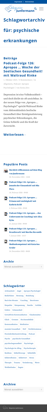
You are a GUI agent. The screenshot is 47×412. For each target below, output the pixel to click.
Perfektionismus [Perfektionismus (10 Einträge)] (34, 329)
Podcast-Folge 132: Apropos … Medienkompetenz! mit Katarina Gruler (24, 244)
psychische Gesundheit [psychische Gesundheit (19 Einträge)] (21, 339)
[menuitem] (18, 1)
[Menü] (40, 9)
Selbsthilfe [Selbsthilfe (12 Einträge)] (32, 353)
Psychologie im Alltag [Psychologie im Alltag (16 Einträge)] (13, 348)
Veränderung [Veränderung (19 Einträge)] (27, 363)
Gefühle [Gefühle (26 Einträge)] (38, 305)
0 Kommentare (25, 80)
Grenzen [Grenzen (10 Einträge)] (15, 320)
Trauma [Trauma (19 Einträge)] (17, 363)
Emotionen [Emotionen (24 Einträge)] (34, 300)
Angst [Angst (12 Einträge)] (19, 291)
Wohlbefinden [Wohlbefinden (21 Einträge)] (10, 367)
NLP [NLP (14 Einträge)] (24, 329)
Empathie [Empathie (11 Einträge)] (8, 305)
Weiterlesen (15, 135)
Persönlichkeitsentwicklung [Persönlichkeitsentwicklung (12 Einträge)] (15, 334)
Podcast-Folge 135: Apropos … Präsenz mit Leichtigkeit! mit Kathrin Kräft (23, 201)
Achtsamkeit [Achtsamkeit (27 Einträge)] (10, 291)
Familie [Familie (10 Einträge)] (30, 305)
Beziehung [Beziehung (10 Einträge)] (30, 296)
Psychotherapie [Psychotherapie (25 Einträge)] (30, 348)
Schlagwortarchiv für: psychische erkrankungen (24, 30)
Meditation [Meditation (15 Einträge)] (24, 324)
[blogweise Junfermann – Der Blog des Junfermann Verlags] (19, 9)
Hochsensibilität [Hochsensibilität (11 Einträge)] (27, 320)
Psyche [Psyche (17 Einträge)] (7, 339)
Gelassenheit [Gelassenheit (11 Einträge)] (17, 310)
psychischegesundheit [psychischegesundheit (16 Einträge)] (13, 343)
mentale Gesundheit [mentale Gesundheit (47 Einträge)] (12, 329)
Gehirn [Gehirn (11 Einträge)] (7, 310)
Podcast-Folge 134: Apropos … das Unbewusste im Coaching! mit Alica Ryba (25, 216)
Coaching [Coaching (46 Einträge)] (24, 300)
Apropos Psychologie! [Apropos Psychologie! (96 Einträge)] (32, 291)
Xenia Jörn (24, 88)
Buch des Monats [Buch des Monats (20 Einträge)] (11, 300)
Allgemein (8, 84)
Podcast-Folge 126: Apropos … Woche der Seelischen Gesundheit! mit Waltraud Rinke (23, 69)
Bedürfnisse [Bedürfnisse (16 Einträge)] (9, 296)
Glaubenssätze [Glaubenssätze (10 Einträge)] (35, 315)
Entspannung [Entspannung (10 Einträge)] (20, 305)
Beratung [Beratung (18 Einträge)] (19, 296)
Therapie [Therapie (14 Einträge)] (8, 363)
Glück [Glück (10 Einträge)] (7, 320)
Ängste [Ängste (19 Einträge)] (20, 367)
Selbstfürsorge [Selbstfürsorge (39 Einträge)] (19, 353)
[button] (4, 407)
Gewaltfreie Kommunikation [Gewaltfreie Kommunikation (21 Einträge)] (16, 315)
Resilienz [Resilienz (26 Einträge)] (8, 353)
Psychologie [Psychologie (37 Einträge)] (28, 343)
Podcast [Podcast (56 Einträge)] (32, 334)
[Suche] (34, 9)
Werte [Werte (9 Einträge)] (37, 363)
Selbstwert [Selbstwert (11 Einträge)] (23, 358)
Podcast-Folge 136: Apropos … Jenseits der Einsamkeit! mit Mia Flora (24, 185)
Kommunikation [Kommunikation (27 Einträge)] (11, 324)
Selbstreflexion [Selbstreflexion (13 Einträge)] (10, 358)
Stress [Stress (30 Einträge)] (31, 358)
